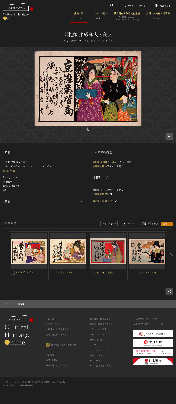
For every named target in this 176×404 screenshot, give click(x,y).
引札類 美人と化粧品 (104, 272)
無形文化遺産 (52, 360)
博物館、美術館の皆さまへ (102, 324)
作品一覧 (79, 16)
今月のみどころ (97, 334)
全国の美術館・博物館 (158, 16)
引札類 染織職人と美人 (105, 162)
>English (162, 5)
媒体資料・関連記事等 (100, 318)
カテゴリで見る (99, 16)
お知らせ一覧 (96, 339)
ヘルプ (93, 344)
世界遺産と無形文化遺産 (127, 16)
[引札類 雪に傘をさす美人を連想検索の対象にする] (131, 273)
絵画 (5, 170)
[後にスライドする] (170, 255)
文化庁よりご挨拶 (98, 329)
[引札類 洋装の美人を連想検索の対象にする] (13, 273)
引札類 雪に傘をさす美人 (146, 272)
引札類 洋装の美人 (24, 272)
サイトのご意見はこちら (101, 365)
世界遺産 (50, 354)
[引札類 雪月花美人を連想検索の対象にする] (52, 273)
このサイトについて (135, 5)
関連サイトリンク (98, 355)
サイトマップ (96, 360)
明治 (12, 170)
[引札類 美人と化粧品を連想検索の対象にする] (91, 273)
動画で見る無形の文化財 (57, 365)
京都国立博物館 (101, 166)
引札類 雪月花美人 (64, 272)
